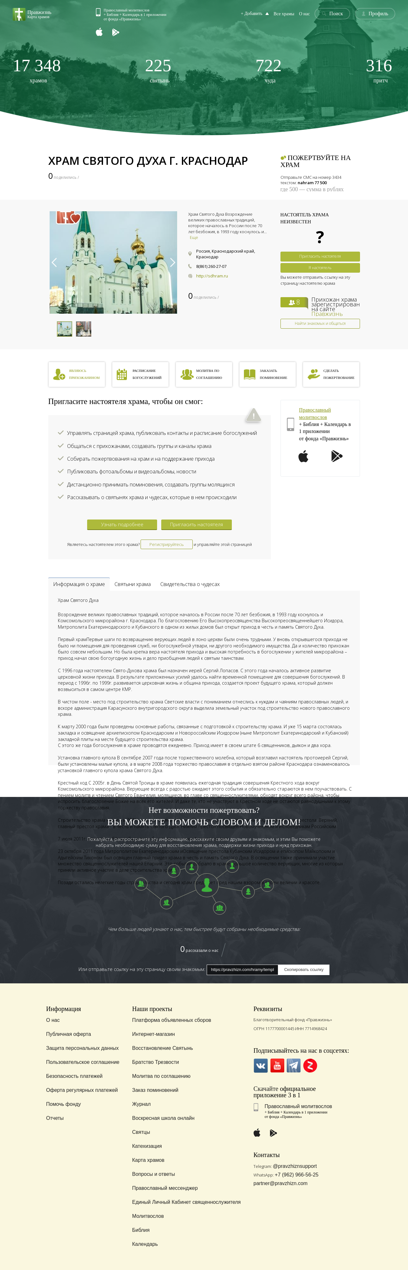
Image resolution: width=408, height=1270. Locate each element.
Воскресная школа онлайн (163, 1118)
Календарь (145, 1244)
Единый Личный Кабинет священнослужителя (186, 1202)
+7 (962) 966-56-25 (296, 1174)
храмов (37, 70)
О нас (305, 13)
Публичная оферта (68, 1034)
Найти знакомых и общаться (320, 323)
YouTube (277, 1065)
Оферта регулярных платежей (82, 1090)
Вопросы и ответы (153, 1174)
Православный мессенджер (164, 1188)
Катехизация (147, 1146)
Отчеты (55, 1118)
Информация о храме (79, 584)
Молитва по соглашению (161, 1076)
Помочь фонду (63, 1104)
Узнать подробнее (122, 524)
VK (260, 1065)
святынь (158, 70)
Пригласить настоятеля (320, 256)
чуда (268, 70)
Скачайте (265, 1088)
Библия (140, 1230)
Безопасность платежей (74, 1076)
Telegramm (294, 1065)
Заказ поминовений (155, 1090)
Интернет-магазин (153, 1034)
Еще (194, 237)
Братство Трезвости (155, 1062)
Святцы (141, 1132)
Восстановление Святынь (162, 1048)
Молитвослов (148, 1216)
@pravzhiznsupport (295, 1166)
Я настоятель (320, 267)
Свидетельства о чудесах (190, 584)
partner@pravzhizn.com (280, 1183)
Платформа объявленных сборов (171, 1020)
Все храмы (284, 13)
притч (379, 70)
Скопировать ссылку (304, 969)
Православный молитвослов (298, 1106)
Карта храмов (148, 1160)
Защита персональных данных (82, 1048)
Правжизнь (327, 314)
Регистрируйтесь (166, 544)
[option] (113, 262)
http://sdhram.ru (212, 276)
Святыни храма (132, 584)
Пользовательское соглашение (82, 1062)
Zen (310, 1065)
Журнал (141, 1104)
